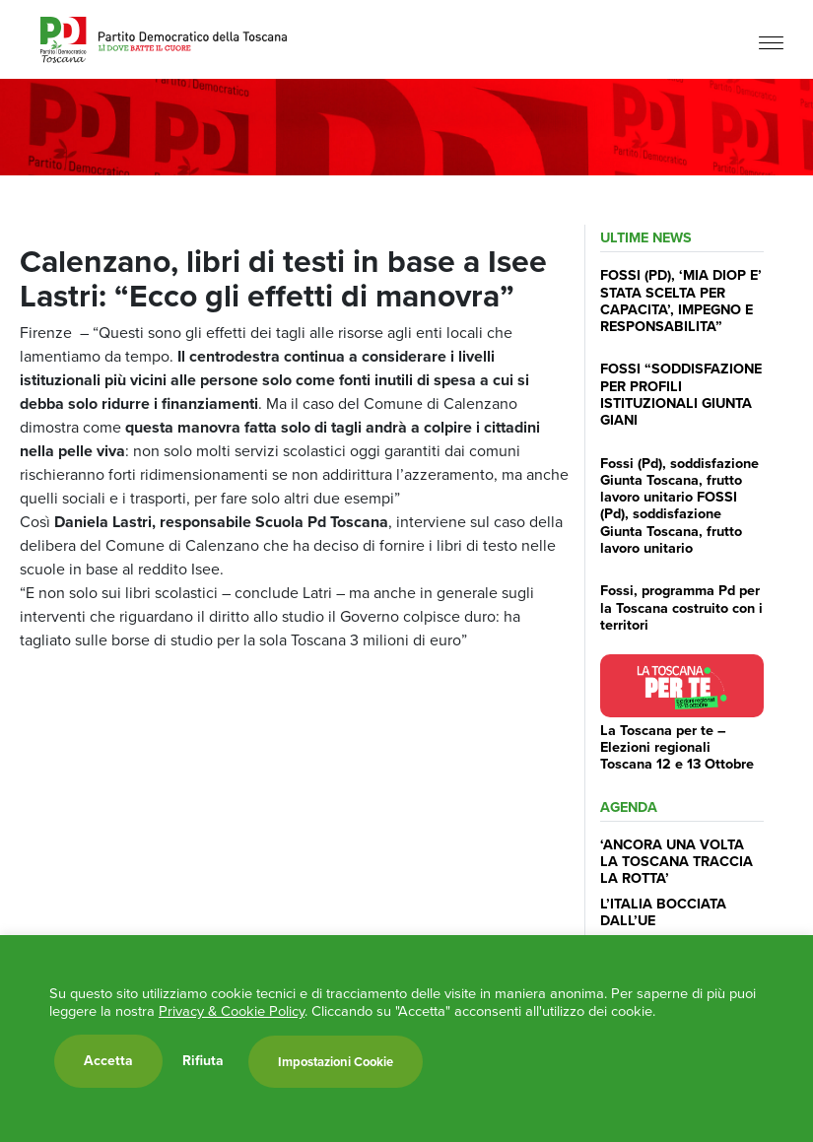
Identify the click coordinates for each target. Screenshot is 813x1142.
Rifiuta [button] (203, 1061)
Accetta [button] (108, 1060)
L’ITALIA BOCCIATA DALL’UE (663, 912)
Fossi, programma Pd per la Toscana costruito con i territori (681, 607)
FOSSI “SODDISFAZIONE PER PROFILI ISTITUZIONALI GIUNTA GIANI (681, 394)
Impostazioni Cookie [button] (335, 1061)
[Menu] (771, 42)
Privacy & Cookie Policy (232, 1011)
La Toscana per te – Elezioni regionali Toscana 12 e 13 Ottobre (677, 747)
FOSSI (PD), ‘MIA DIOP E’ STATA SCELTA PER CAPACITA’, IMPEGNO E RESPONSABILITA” (681, 300)
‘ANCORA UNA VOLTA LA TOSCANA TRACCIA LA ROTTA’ (676, 862)
